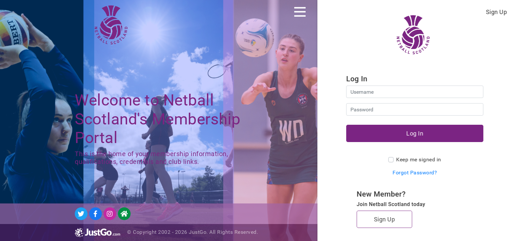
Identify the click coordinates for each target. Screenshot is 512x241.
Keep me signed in (418, 159)
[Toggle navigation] (300, 12)
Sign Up (496, 11)
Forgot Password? (414, 172)
